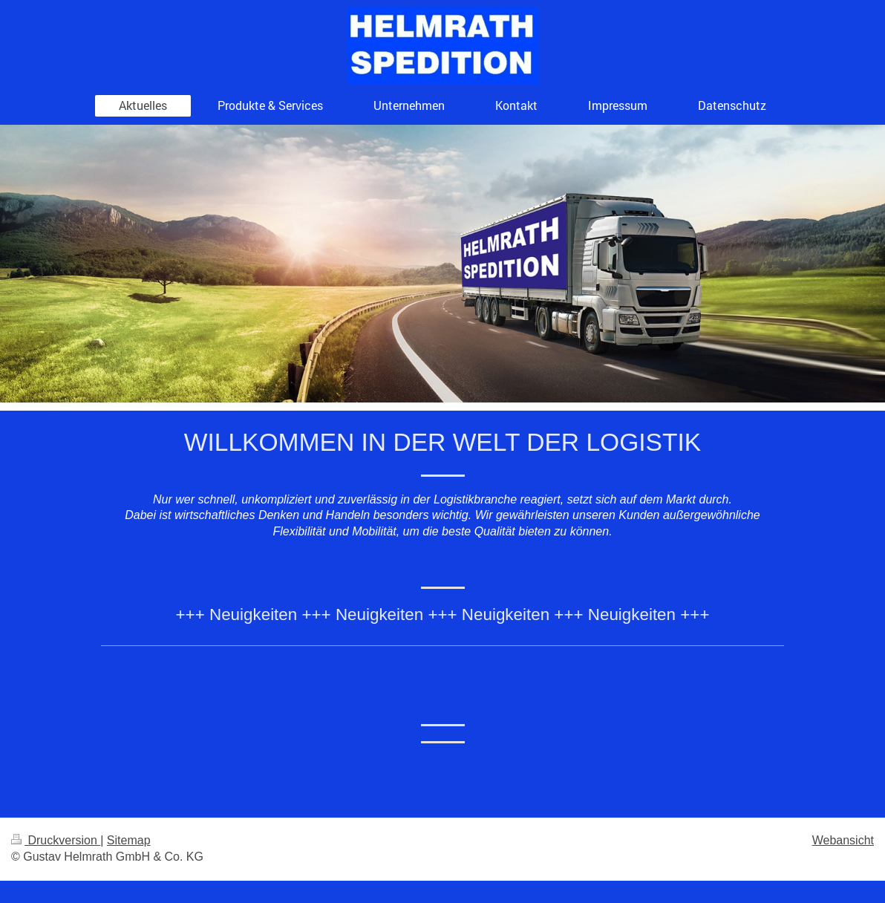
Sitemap (129, 840)
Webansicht (843, 840)
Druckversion (55, 840)
